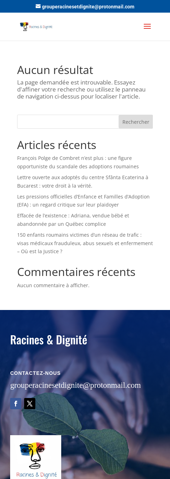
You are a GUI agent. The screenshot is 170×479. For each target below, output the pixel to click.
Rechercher (135, 122)
